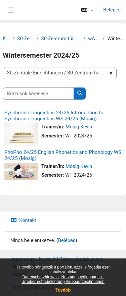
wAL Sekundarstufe (94, 39)
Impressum (22, 259)
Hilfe (62, 266)
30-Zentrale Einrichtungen (25, 39)
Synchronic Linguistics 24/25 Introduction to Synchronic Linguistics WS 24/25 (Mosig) (53, 116)
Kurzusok (6, 39)
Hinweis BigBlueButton (35, 287)
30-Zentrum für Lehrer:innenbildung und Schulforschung (61, 39)
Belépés (112, 10)
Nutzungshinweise (33, 266)
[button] (87, 10)
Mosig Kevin (79, 127)
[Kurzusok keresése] (38, 93)
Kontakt (23, 220)
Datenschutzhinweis (81, 259)
